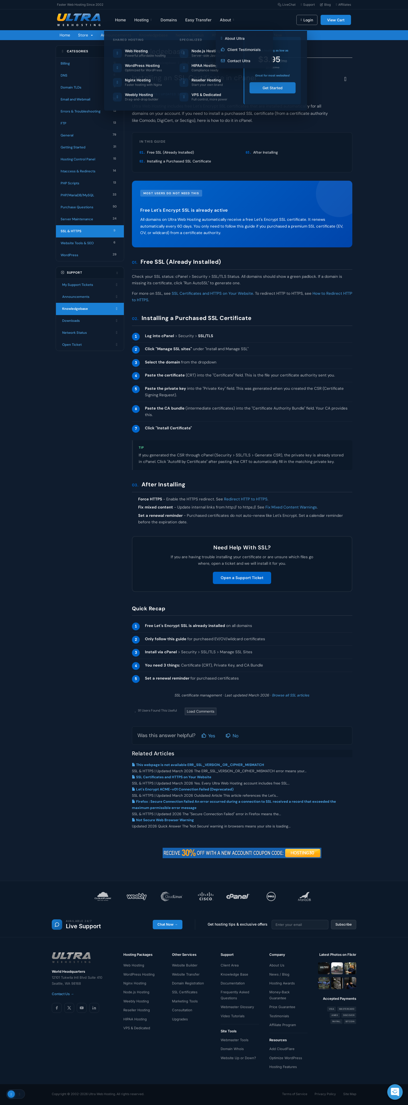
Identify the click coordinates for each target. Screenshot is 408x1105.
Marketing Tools (185, 1001)
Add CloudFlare (282, 1049)
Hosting (143, 19)
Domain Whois (232, 1049)
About (227, 19)
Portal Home (140, 63)
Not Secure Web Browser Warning (163, 820)
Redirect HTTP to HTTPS (245, 499)
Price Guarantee (282, 1007)
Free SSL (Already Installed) (170, 152)
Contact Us (245, 35)
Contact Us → (63, 994)
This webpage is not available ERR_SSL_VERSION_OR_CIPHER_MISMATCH (198, 765)
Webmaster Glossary (237, 1007)
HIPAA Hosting (135, 1019)
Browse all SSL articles (290, 695)
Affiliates (220, 35)
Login (307, 20)
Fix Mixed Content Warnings (291, 507)
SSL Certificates (184, 992)
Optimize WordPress (285, 1058)
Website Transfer (186, 974)
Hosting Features (283, 1067)
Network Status (190, 35)
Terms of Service (294, 1094)
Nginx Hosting (134, 983)
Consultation (182, 1010)
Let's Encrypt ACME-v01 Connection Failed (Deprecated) (182, 789)
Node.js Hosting (136, 992)
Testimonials (279, 1016)
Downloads (90, 321)
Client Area (230, 965)
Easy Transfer (198, 19)
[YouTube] (82, 1008)
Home (120, 19)
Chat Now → (167, 924)
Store (85, 35)
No (232, 736)
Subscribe (343, 924)
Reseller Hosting (136, 1010)
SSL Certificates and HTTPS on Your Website (212, 293)
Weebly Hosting (136, 1001)
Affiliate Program (282, 1025)
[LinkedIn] (94, 1008)
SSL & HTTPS (190, 63)
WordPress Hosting (139, 974)
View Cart (336, 20)
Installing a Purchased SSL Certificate (179, 161)
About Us (276, 965)
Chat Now (273, 35)
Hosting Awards (282, 983)
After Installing (265, 152)
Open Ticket (90, 345)
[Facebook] (57, 1008)
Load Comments (200, 711)
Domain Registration (188, 983)
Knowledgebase (153, 35)
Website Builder (184, 965)
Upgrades (180, 1019)
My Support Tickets (90, 285)
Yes (208, 736)
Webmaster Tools (234, 1040)
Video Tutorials (233, 1016)
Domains (169, 19)
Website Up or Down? (238, 1058)
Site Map (349, 1094)
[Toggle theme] (15, 1094)
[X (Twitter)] (69, 1008)
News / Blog (279, 974)
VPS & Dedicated (136, 1028)
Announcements (116, 35)
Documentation (233, 983)
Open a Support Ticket (242, 577)
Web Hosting (133, 965)
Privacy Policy (325, 1094)
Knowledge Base (234, 974)
